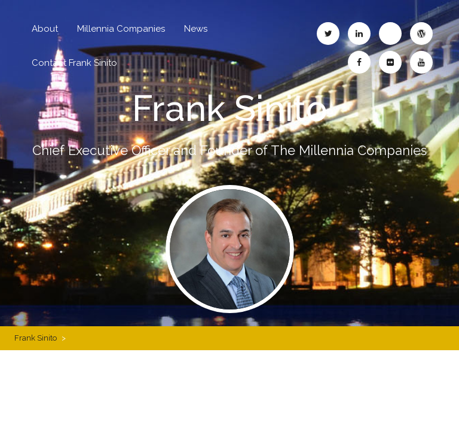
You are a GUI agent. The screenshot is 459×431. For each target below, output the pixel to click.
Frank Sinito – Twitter (328, 33)
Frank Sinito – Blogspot (390, 33)
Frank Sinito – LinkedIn (359, 33)
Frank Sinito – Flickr (390, 62)
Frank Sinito (230, 108)
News (195, 28)
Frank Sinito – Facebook (359, 62)
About (45, 28)
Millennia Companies (121, 28)
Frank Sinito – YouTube (421, 62)
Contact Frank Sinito (74, 62)
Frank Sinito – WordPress (421, 33)
